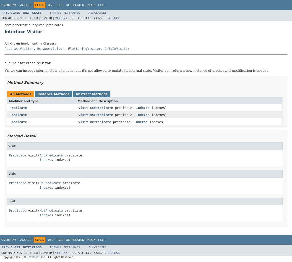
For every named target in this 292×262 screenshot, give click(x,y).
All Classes (98, 12)
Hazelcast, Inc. (36, 257)
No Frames (72, 12)
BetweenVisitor (50, 48)
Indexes (142, 108)
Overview (8, 5)
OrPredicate (100, 122)
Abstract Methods (92, 94)
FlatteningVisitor (84, 48)
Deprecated (75, 5)
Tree (59, 5)
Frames (55, 12)
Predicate (18, 108)
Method (61, 18)
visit (83, 108)
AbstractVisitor (19, 48)
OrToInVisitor (117, 48)
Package (25, 5)
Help (101, 5)
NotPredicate (101, 115)
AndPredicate (101, 108)
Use (50, 5)
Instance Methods (53, 94)
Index (91, 5)
